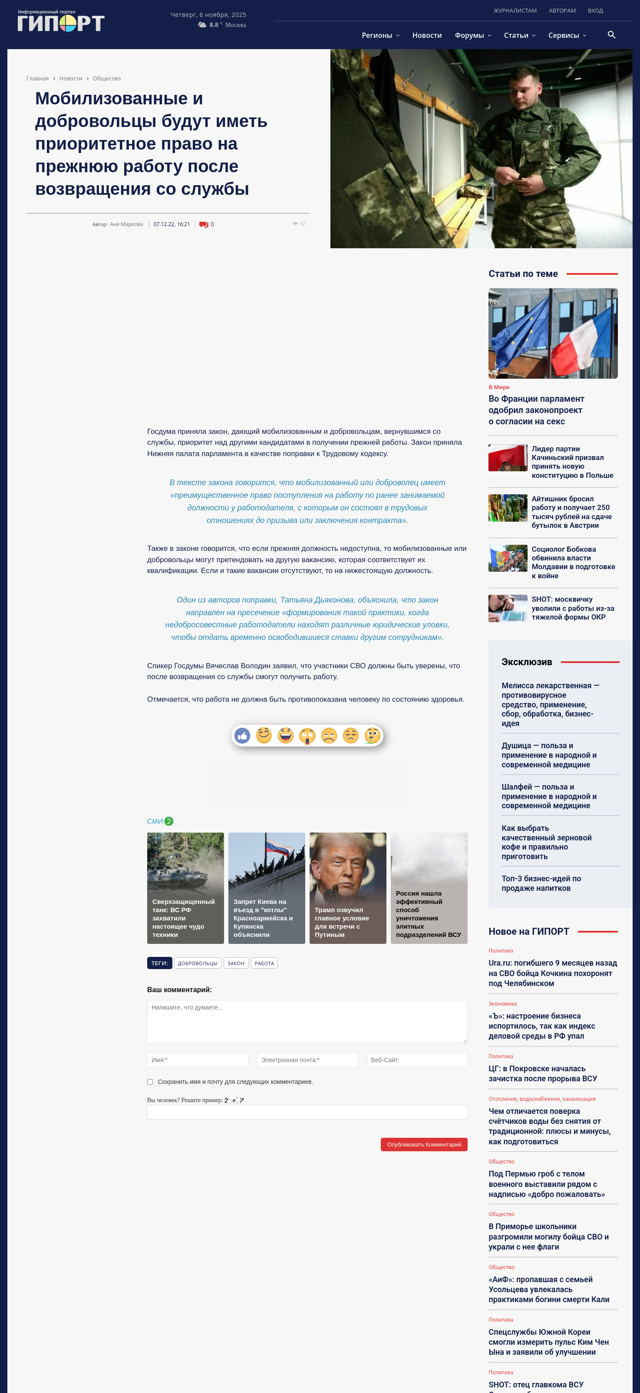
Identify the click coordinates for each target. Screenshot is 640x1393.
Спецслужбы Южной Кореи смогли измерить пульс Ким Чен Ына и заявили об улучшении (546, 1232)
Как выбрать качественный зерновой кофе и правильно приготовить (547, 790)
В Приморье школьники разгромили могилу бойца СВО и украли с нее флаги (547, 1138)
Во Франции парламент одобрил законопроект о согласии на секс (536, 410)
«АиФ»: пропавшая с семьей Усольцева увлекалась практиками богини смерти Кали (546, 1185)
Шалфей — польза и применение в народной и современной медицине (543, 752)
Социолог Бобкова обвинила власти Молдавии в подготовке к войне (574, 542)
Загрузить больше (553, 1352)
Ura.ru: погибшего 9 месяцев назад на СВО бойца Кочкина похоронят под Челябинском (550, 910)
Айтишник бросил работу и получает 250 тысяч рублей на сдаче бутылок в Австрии (574, 500)
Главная (37, 78)
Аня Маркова (126, 224)
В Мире (498, 387)
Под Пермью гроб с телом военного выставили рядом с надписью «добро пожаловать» (550, 1091)
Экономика (502, 938)
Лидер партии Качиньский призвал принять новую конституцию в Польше (572, 456)
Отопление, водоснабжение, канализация (541, 1024)
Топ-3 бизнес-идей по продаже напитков (537, 824)
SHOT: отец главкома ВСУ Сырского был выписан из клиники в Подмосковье (547, 1279)
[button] (611, 35)
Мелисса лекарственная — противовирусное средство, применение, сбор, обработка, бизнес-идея (550, 672)
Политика (500, 891)
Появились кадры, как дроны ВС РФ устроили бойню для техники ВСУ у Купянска (548, 1327)
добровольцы (198, 963)
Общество (107, 78)
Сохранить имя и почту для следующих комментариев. (235, 1081)
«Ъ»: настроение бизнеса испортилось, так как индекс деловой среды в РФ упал (552, 957)
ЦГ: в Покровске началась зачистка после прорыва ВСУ (547, 1001)
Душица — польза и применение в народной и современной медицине (543, 714)
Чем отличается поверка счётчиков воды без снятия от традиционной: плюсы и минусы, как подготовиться (549, 1043)
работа (264, 963)
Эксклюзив (526, 636)
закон (236, 963)
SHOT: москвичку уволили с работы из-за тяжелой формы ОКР (575, 582)
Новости (70, 78)
